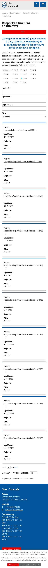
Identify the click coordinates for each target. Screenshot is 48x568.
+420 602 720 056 (12, 507)
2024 (7, 82)
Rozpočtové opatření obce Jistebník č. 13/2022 (23, 301)
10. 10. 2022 (9, 344)
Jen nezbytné (25, 565)
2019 (34, 74)
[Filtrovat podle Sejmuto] (24, 108)
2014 (34, 70)
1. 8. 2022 (8, 275)
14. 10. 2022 (9, 413)
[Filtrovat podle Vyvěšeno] (24, 100)
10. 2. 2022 (8, 171)
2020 (7, 78)
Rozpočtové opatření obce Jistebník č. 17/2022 (23, 439)
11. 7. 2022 (8, 206)
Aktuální (7, 148)
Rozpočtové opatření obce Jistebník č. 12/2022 (23, 266)
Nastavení (36, 565)
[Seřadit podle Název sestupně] (10, 88)
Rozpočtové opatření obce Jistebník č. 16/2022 (23, 404)
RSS (33, 32)
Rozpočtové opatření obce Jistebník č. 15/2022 (23, 370)
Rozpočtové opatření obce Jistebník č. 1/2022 (23, 163)
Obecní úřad (14, 13)
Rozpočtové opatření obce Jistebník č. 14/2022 (23, 335)
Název (5, 88)
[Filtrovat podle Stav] (24, 117)
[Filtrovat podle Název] (24, 92)
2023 (34, 78)
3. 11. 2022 (8, 379)
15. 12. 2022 (9, 137)
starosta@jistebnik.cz (14, 510)
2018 (25, 74)
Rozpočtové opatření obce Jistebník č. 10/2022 (23, 197)
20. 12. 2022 (9, 448)
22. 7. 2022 (8, 241)
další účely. (42, 554)
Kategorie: (6, 70)
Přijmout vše (13, 565)
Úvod (4, 13)
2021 (16, 78)
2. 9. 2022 (8, 310)
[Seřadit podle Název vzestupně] (10, 87)
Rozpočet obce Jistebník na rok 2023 (21, 130)
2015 (7, 74)
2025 (16, 82)
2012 (16, 70)
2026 (25, 82)
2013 (25, 70)
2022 (25, 78)
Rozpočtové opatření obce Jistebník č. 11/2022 (23, 232)
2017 (16, 74)
